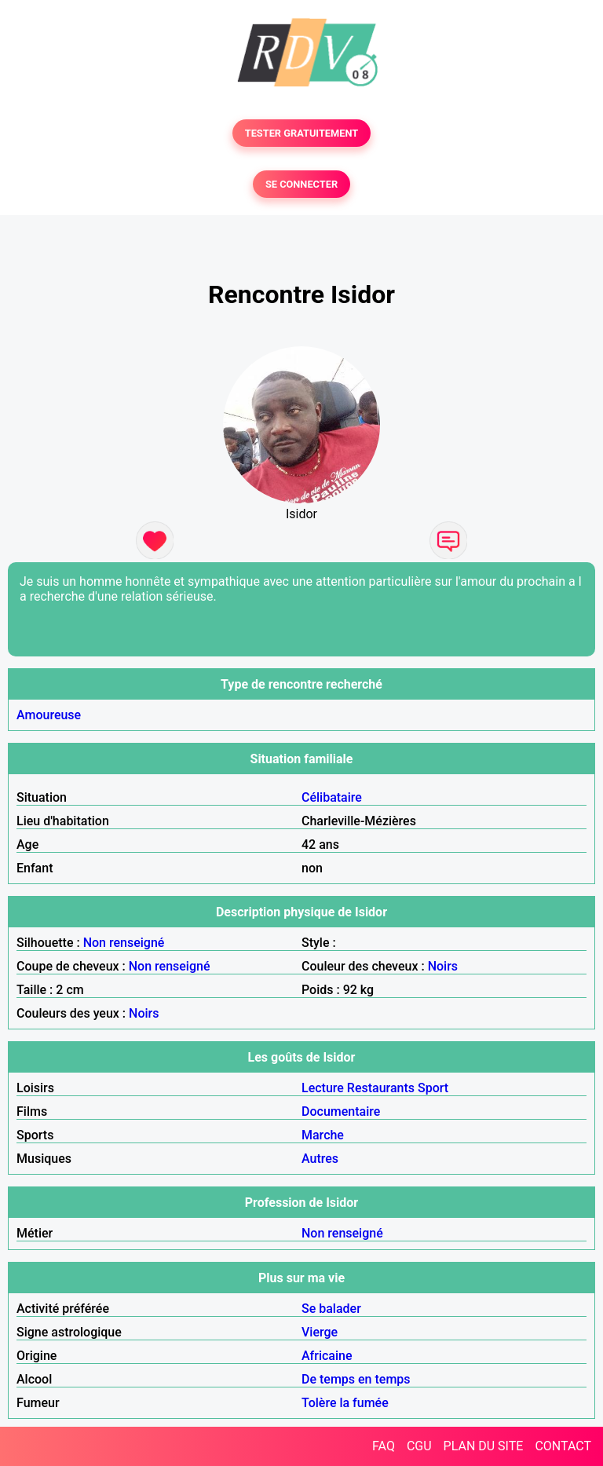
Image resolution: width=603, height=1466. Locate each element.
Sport (433, 1087)
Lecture (323, 1087)
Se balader (331, 1308)
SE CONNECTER (301, 184)
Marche (323, 1135)
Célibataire (332, 797)
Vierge (320, 1332)
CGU (419, 1446)
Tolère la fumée (345, 1402)
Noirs (443, 966)
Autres (320, 1158)
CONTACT (563, 1446)
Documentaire (341, 1111)
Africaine (327, 1355)
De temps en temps (356, 1379)
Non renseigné (124, 942)
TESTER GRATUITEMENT (302, 133)
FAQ (383, 1446)
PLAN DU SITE (484, 1446)
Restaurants (381, 1087)
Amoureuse (48, 714)
